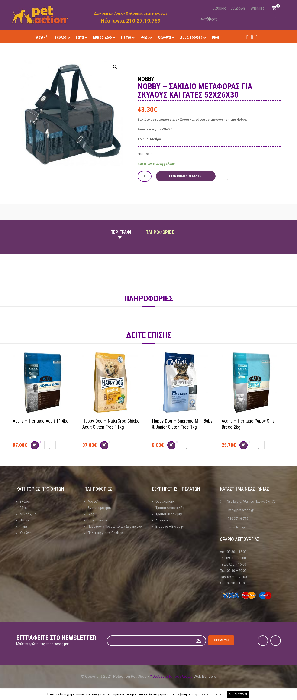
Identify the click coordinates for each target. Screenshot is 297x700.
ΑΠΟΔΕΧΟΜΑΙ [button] (238, 694)
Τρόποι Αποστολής (169, 507)
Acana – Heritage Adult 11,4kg (40, 420)
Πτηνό (24, 520)
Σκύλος (25, 501)
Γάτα (23, 507)
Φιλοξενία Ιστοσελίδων (171, 676)
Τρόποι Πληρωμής (169, 514)
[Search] (276, 19)
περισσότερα (211, 694)
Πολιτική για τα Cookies (105, 532)
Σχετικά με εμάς (100, 507)
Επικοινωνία (97, 520)
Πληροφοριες (159, 232)
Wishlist (257, 8)
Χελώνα (26, 532)
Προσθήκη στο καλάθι (185, 176)
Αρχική (93, 501)
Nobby (146, 79)
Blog (91, 514)
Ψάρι (23, 526)
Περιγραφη (121, 232)
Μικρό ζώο (28, 514)
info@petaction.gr (241, 510)
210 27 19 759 (238, 518)
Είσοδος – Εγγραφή (228, 8)
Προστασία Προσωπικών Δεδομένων (115, 526)
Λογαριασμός (165, 520)
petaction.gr (236, 527)
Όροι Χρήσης (165, 501)
